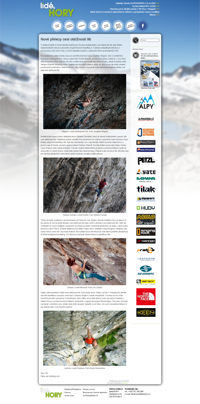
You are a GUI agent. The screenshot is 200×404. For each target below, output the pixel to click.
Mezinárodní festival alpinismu (95, 392)
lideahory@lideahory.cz (140, 394)
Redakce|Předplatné (73, 389)
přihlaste (125, 383)
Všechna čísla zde (148, 88)
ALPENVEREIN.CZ (90, 396)
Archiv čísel (69, 396)
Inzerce (68, 392)
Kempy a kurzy (89, 389)
